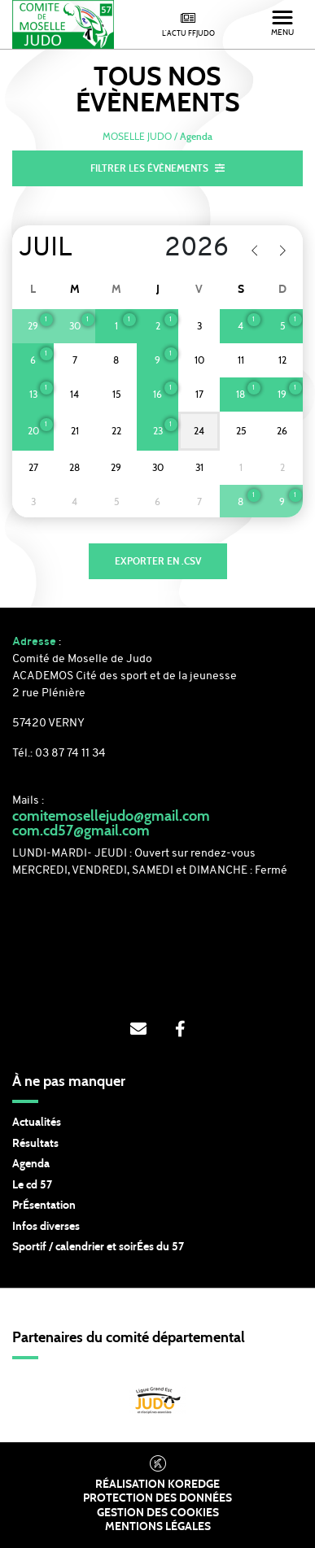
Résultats (35, 1143)
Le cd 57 (32, 1185)
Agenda (31, 1164)
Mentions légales (158, 1527)
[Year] (186, 249)
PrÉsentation (44, 1205)
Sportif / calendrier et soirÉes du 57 (98, 1247)
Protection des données (157, 1498)
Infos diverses (46, 1226)
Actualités (36, 1122)
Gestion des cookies (158, 1513)
